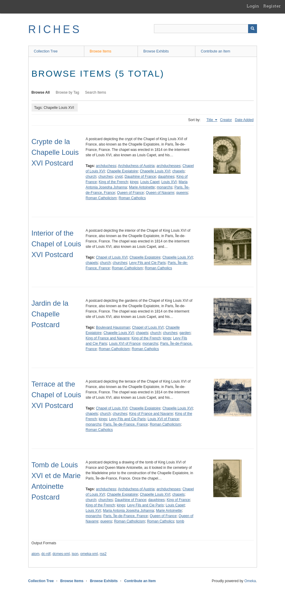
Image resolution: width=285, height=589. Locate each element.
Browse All (41, 92)
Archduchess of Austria (136, 166)
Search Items (95, 92)
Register (272, 6)
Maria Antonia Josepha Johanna (128, 510)
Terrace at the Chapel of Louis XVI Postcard (56, 394)
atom (36, 554)
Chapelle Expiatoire (122, 171)
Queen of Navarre (160, 193)
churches (105, 176)
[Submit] (252, 28)
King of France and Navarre (108, 338)
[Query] (205, 28)
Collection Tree (46, 51)
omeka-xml (89, 554)
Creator (226, 120)
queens (182, 193)
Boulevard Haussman (113, 327)
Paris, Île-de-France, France (125, 424)
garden (184, 333)
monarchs (164, 187)
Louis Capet (149, 182)
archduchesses (168, 166)
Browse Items (100, 51)
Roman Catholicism (101, 198)
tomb (180, 521)
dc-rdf (46, 554)
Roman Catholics (132, 198)
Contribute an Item (215, 51)
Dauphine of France (140, 176)
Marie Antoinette (142, 187)
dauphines (166, 176)
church (91, 176)
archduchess (106, 166)
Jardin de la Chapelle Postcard (50, 314)
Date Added (244, 120)
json (75, 554)
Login (253, 6)
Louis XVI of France (124, 343)
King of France (178, 500)
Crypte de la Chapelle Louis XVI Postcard (55, 152)
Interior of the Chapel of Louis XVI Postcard (56, 244)
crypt (119, 176)
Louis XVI (169, 182)
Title (210, 120)
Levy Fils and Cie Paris (147, 263)
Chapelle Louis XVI (155, 171)
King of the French (113, 182)
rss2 (103, 554)
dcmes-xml (61, 554)
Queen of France (130, 193)
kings (134, 182)
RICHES (55, 29)
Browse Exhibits (156, 51)
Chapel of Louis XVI (111, 257)
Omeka (250, 581)
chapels (178, 171)
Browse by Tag (67, 92)
